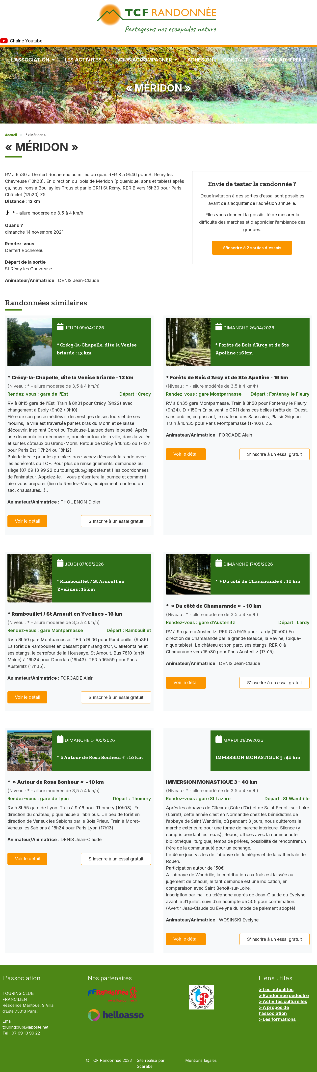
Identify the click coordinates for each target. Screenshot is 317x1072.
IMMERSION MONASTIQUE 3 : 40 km (257, 757)
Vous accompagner (147, 60)
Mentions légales (201, 1060)
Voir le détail (27, 521)
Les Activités (86, 60)
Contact (235, 60)
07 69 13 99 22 (26, 1033)
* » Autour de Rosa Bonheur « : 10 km (100, 757)
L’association (33, 60)
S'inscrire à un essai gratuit (116, 521)
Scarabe (145, 1066)
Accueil (11, 135)
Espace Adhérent (282, 60)
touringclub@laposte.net (25, 1027)
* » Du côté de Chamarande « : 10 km (257, 581)
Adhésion (200, 60)
